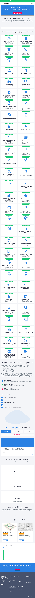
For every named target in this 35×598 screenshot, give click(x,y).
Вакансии (2, 582)
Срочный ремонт (11, 583)
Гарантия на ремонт (12, 586)
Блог (18, 576)
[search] (18, 28)
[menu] (2, 3)
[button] (32, 3)
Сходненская (28, 576)
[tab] (6, 431)
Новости (19, 577)
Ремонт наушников (12, 580)
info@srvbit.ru (28, 581)
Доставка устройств (12, 587)
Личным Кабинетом (10, 548)
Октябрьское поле (28, 577)
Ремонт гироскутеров (12, 581)
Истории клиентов (20, 584)
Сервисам (10, 591)
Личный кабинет (20, 589)
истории (15, 428)
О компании (3, 580)
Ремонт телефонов (12, 576)
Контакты (2, 581)
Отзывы (7, 428)
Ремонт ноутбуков (12, 577)
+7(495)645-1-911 (28, 582)
